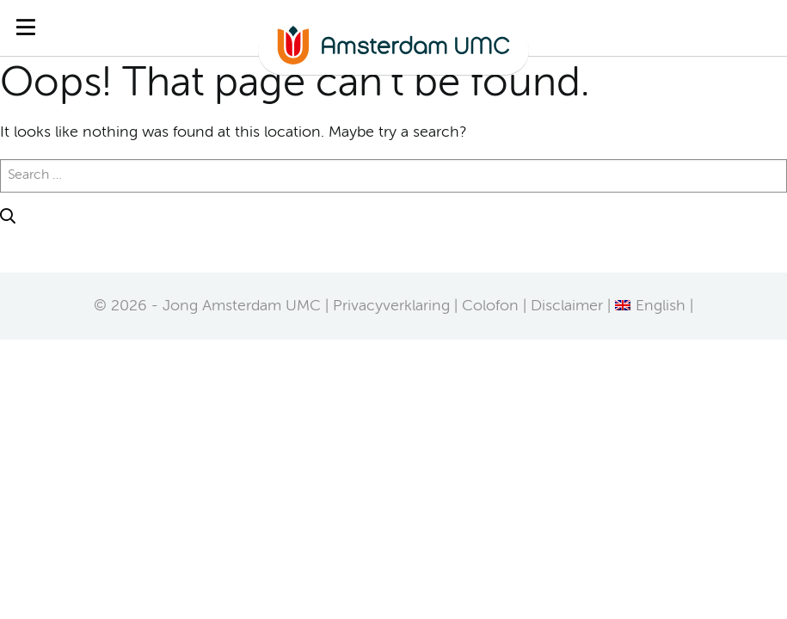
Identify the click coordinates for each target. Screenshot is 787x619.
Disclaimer (567, 306)
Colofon (490, 306)
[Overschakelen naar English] (650, 306)
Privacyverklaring (391, 306)
